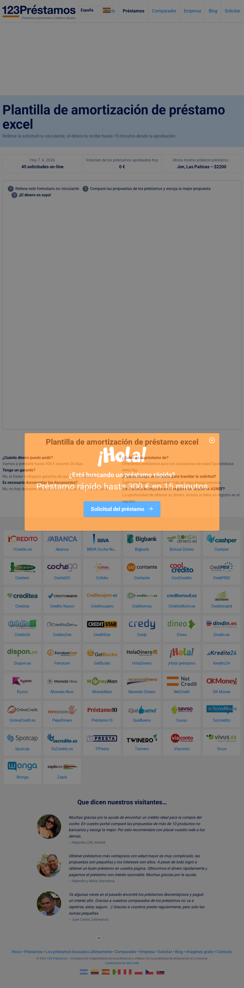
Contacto (224, 951)
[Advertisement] (122, 59)
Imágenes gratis (200, 951)
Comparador (164, 10)
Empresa (192, 10)
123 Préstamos (57, 958)
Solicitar (232, 10)
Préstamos (133, 10)
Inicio (110, 10)
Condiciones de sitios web (122, 963)
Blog (213, 10)
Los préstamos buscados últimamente (79, 951)
